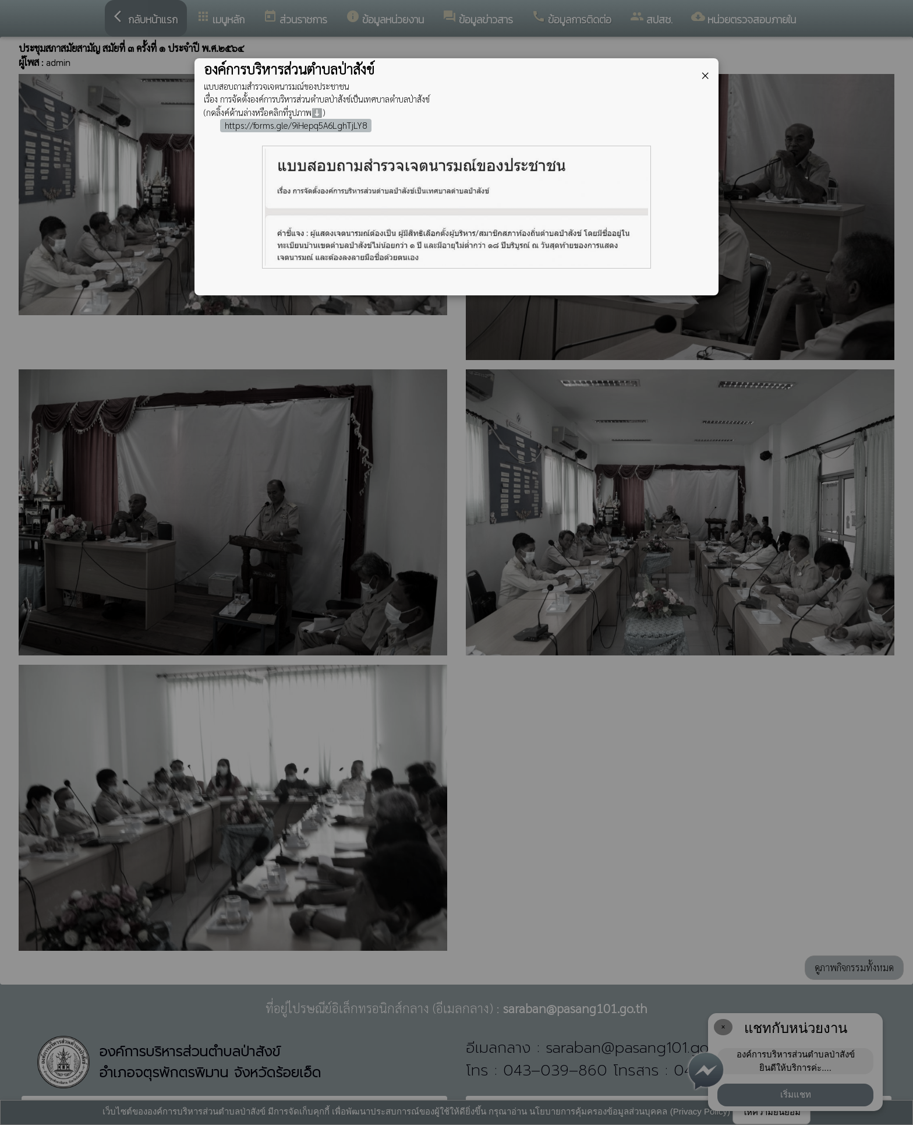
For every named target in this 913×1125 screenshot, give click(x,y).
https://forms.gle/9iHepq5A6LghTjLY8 (296, 125)
